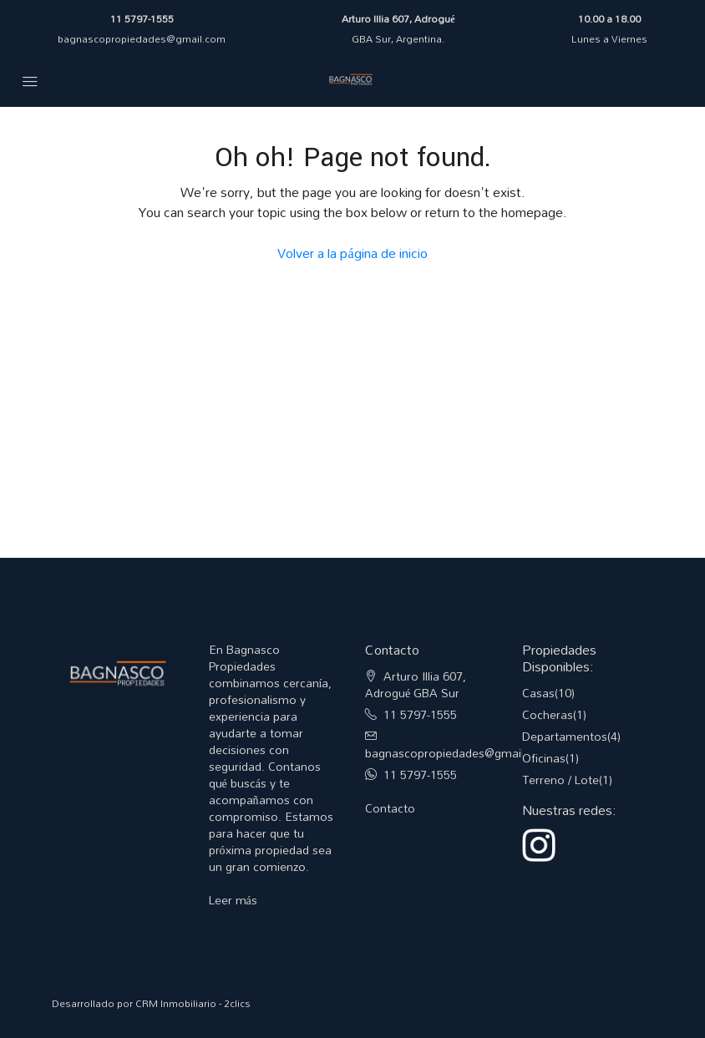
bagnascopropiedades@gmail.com (142, 38)
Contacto (390, 808)
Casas (538, 692)
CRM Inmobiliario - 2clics (193, 1003)
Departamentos (564, 736)
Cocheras (547, 714)
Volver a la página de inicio (352, 253)
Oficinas (544, 758)
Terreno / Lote (560, 779)
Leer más (233, 900)
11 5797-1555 (142, 18)
